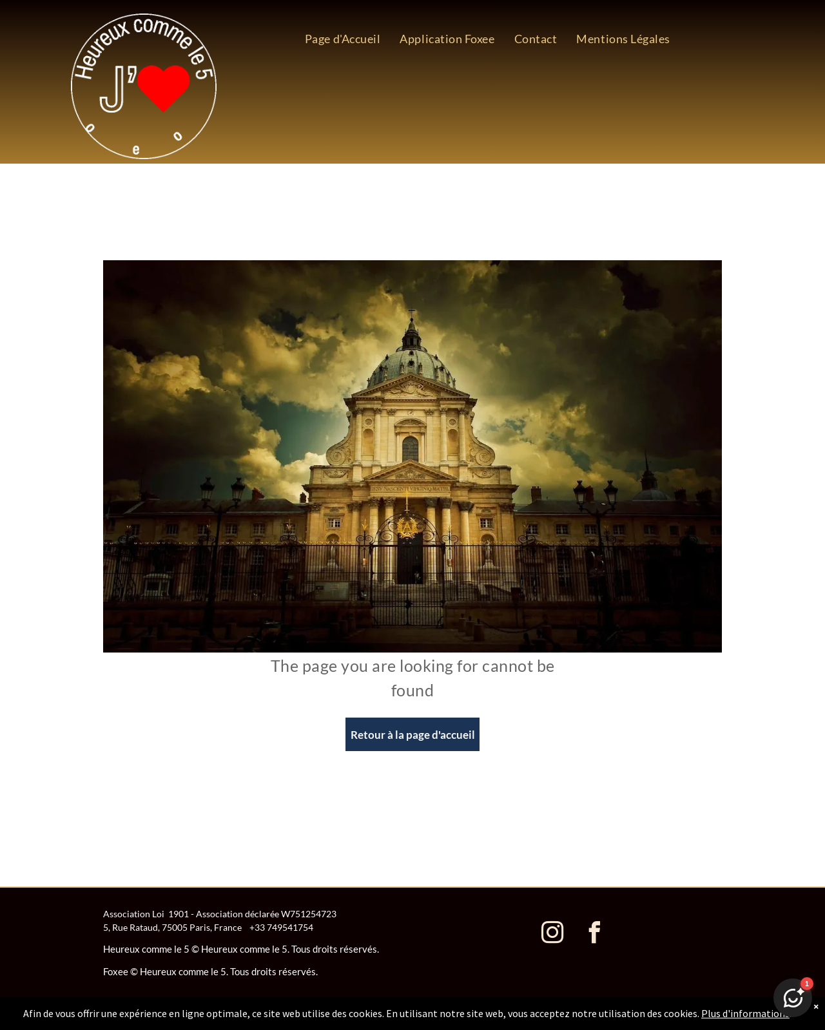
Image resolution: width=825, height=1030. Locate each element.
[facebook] (594, 934)
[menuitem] (343, 39)
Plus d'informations (745, 1013)
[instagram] (552, 934)
